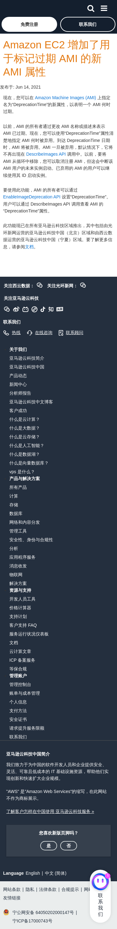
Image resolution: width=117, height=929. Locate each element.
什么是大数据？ (24, 428)
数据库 (15, 513)
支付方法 (18, 710)
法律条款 (47, 889)
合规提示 (70, 889)
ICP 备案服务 (22, 660)
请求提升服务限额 (26, 728)
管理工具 (18, 530)
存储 (13, 504)
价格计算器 (20, 607)
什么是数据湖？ (24, 454)
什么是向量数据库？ (29, 462)
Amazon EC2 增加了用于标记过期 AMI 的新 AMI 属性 (56, 58)
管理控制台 (20, 684)
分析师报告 (20, 393)
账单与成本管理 (24, 693)
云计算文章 (20, 651)
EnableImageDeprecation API (32, 196)
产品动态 (18, 375)
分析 (13, 548)
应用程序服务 (22, 557)
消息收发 (18, 565)
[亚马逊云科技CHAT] (100, 882)
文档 (29, 246)
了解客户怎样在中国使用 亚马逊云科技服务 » (50, 811)
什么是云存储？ (24, 436)
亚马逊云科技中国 (26, 366)
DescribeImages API (46, 154)
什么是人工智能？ (26, 445)
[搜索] (90, 7)
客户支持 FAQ (23, 625)
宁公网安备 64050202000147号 (43, 912)
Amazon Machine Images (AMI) (65, 97)
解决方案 (18, 583)
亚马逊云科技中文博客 (31, 401)
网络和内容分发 (24, 522)
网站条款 (12, 889)
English (33, 873)
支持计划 (18, 616)
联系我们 (18, 736)
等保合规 (18, 668)
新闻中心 (18, 384)
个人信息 (18, 701)
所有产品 (18, 487)
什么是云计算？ (24, 419)
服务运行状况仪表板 (29, 633)
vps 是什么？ (22, 471)
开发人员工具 (22, 598)
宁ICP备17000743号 (32, 920)
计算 (13, 496)
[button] (29, 24)
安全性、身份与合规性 (31, 539)
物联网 (15, 574)
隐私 (30, 889)
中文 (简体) (55, 873)
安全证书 (18, 719)
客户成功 (18, 410)
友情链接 (12, 897)
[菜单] (103, 7)
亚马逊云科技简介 (26, 358)
